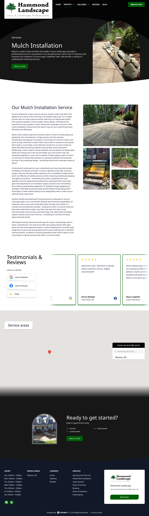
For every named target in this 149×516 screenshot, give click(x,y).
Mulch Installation (80, 491)
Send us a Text (136, 4)
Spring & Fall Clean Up (82, 475)
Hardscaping (78, 494)
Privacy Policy (96, 512)
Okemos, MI (120, 357)
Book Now (124, 497)
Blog (104, 4)
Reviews (96, 4)
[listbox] (99, 280)
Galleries (53, 478)
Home (58, 4)
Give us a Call (19, 66)
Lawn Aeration (78, 482)
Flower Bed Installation (82, 478)
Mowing (76, 488)
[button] (49, 352)
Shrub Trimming (79, 485)
